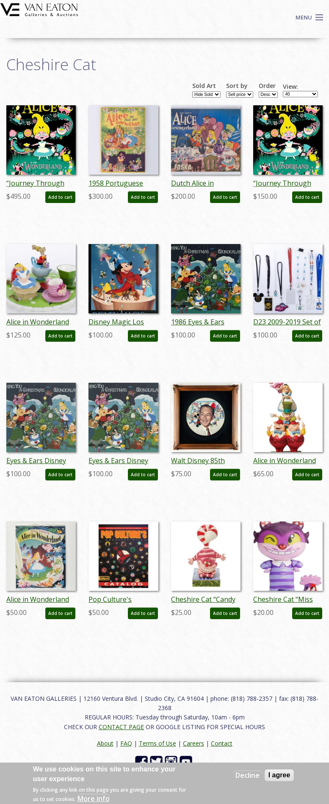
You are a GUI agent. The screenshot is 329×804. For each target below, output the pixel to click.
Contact (221, 743)
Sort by (237, 86)
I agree (279, 775)
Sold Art (204, 86)
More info (93, 798)
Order (267, 86)
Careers (193, 743)
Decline (247, 775)
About (105, 743)
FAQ (126, 743)
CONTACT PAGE (121, 727)
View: (290, 87)
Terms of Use (157, 743)
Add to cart (60, 197)
